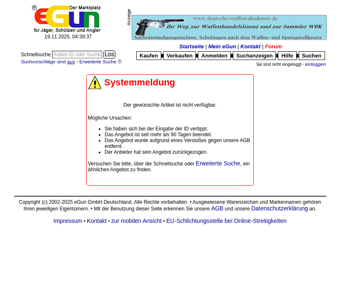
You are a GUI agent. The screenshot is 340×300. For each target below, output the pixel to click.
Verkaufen (179, 55)
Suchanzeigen (254, 55)
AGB (217, 208)
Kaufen (149, 55)
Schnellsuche (36, 55)
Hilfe (287, 55)
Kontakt (250, 46)
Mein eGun (222, 46)
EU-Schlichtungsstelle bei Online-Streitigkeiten (226, 221)
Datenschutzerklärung (279, 208)
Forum (273, 46)
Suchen (312, 55)
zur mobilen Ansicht (136, 221)
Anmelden (214, 55)
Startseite (191, 46)
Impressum (67, 221)
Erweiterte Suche (218, 163)
